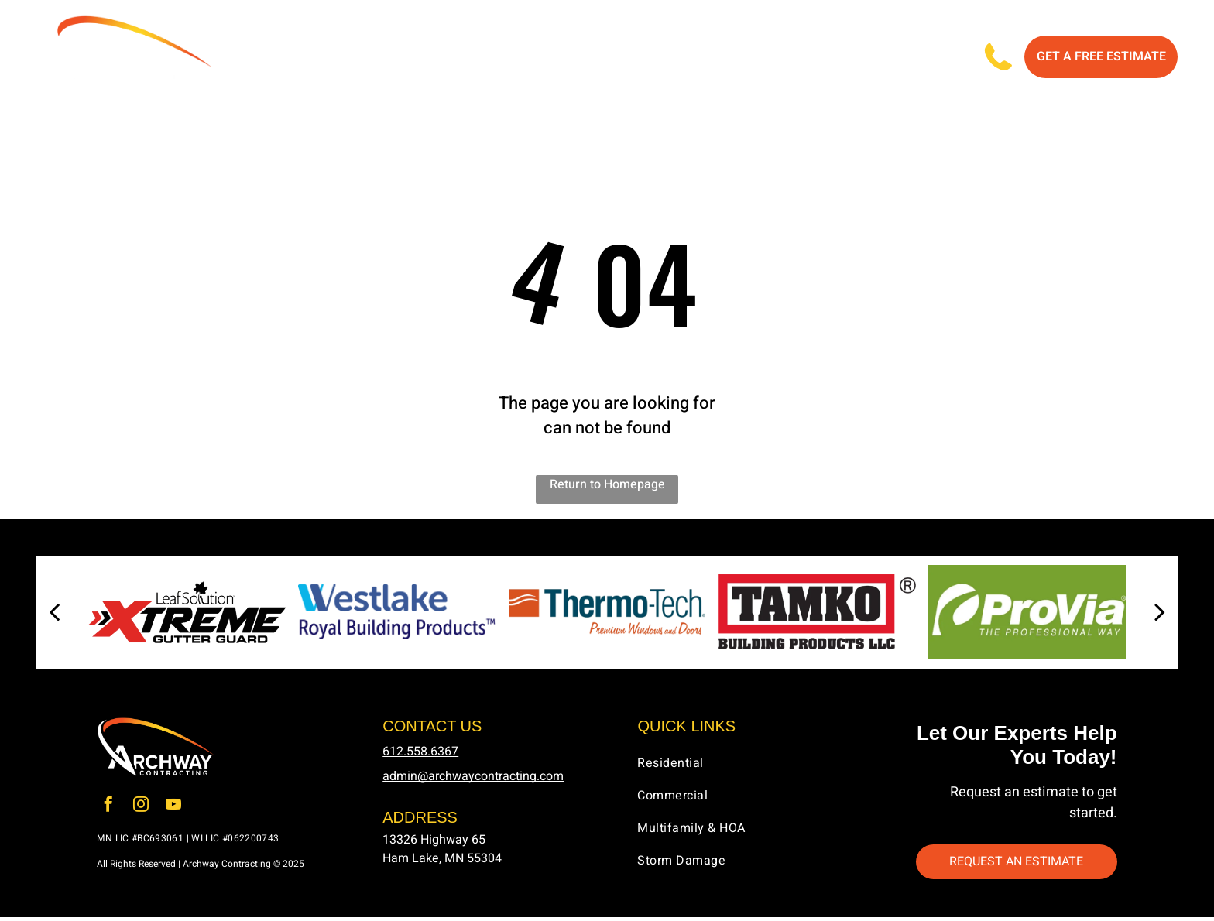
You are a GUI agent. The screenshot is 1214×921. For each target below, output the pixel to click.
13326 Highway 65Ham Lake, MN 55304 (442, 852)
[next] (1160, 616)
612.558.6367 (420, 754)
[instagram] (141, 809)
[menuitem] (366, 59)
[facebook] (108, 809)
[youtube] (173, 809)
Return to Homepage (607, 488)
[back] (54, 616)
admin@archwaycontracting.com (473, 779)
